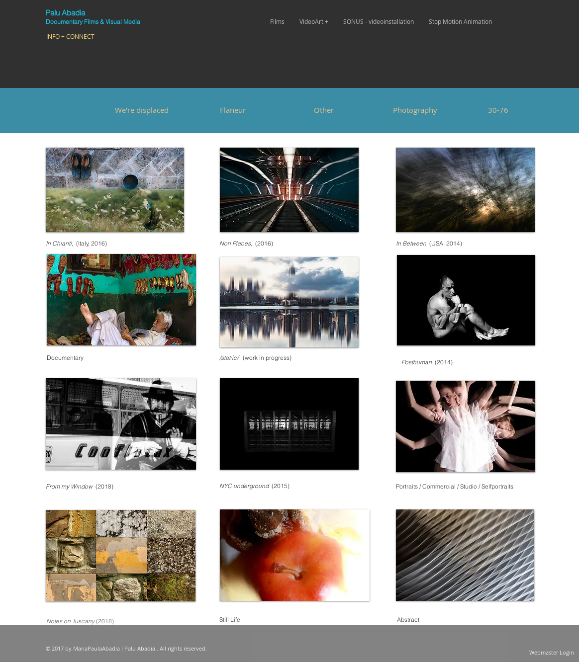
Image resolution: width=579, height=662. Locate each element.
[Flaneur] (232, 110)
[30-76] (498, 110)
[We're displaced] (141, 110)
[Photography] (415, 110)
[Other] (324, 110)
